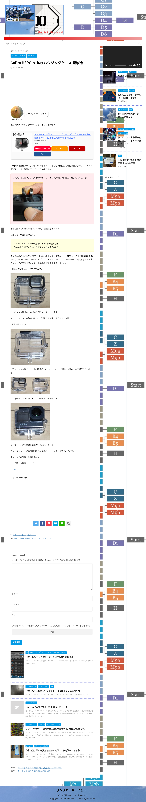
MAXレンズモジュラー (33, 538)
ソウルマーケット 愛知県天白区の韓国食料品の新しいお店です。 (56, 729)
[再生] (106, 65)
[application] (122, 57)
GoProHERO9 (18, 538)
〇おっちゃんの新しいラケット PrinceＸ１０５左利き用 (53, 691)
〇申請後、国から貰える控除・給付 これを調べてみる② (53, 750)
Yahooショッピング (42, 148)
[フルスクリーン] (138, 65)
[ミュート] (134, 65)
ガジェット (31, 535)
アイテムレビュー (19, 535)
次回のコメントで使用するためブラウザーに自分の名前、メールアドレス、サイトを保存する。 (53, 626)
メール (16, 604)
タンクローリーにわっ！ (73, 790)
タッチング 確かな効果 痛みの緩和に (34, 771)
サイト (14, 615)
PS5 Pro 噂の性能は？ (128, 76)
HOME (13, 469)
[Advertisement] (30, 86)
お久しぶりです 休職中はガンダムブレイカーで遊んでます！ (129, 140)
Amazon (59, 148)
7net (42, 154)
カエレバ (43, 140)
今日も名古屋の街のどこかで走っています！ (73, 795)
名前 (15, 594)
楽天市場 (77, 148)
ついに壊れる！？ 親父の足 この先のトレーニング (40, 768)
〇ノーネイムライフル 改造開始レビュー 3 (46, 707)
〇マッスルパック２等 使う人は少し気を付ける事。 (50, 657)
